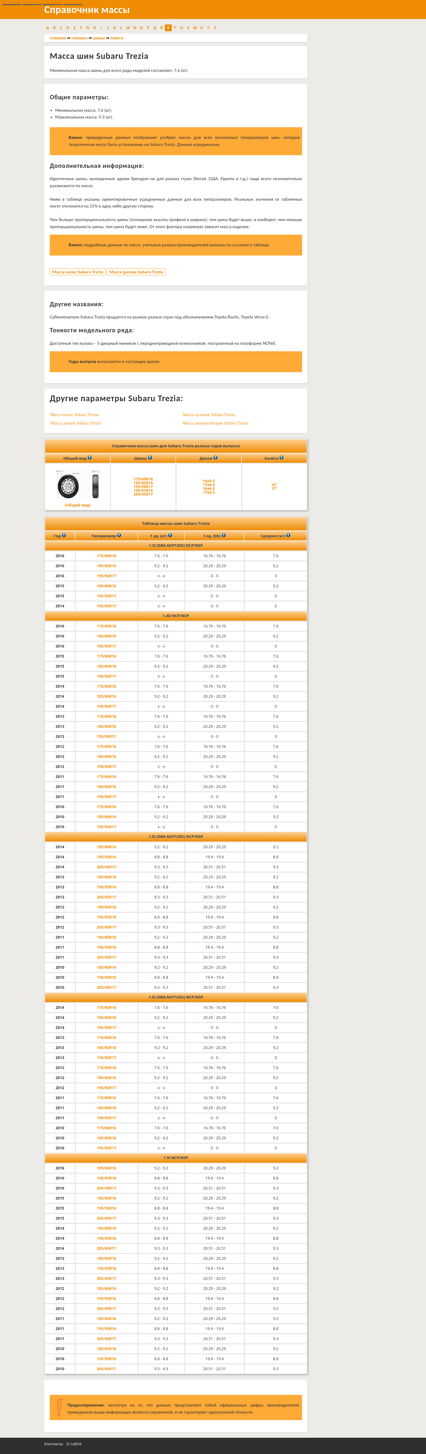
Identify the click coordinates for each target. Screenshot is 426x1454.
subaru (116, 37)
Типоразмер (106, 535)
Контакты (53, 1443)
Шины (143, 457)
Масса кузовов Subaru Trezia (209, 414)
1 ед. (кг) (161, 535)
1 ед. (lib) (214, 535)
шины (99, 37)
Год (60, 535)
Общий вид (77, 457)
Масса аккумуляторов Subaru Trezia (215, 423)
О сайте (74, 1443)
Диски (209, 457)
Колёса (274, 457)
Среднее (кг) (275, 535)
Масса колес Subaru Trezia (77, 272)
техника (79, 37)
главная (58, 37)
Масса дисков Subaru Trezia (136, 272)
